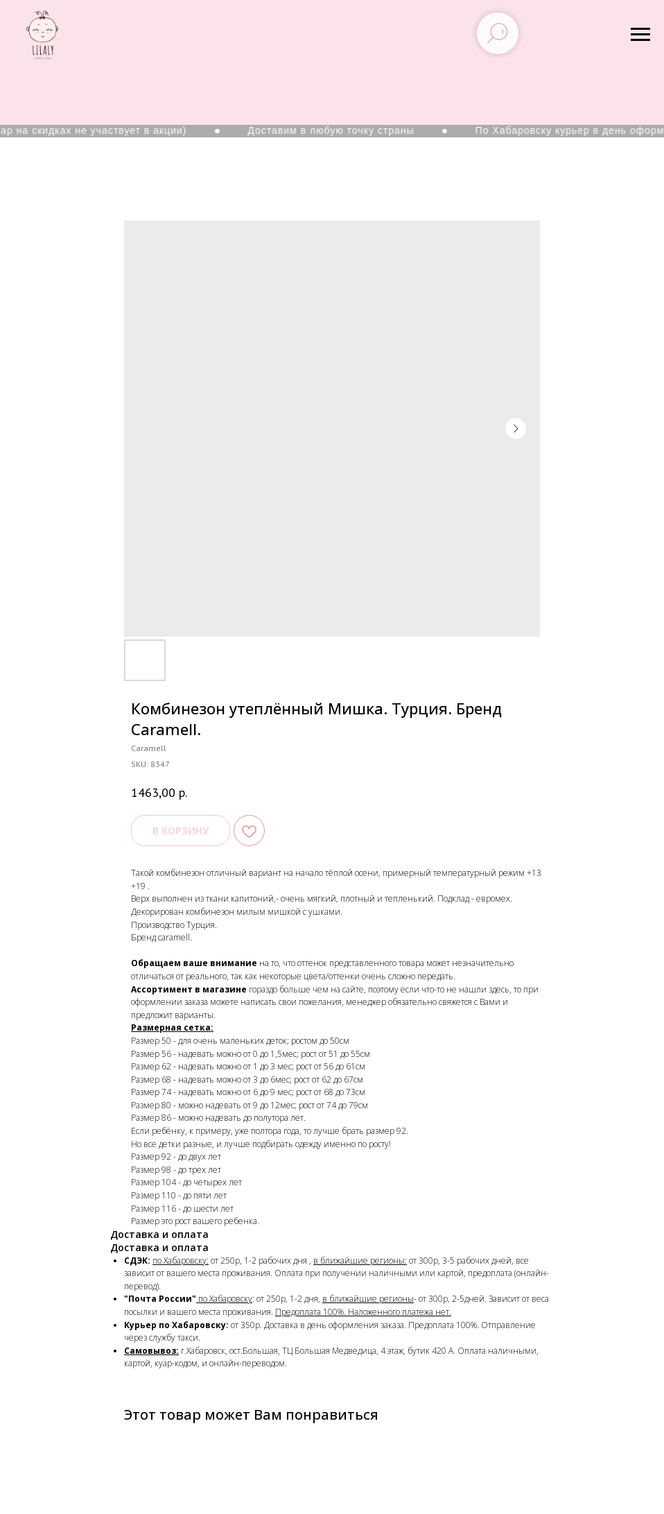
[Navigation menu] (640, 35)
